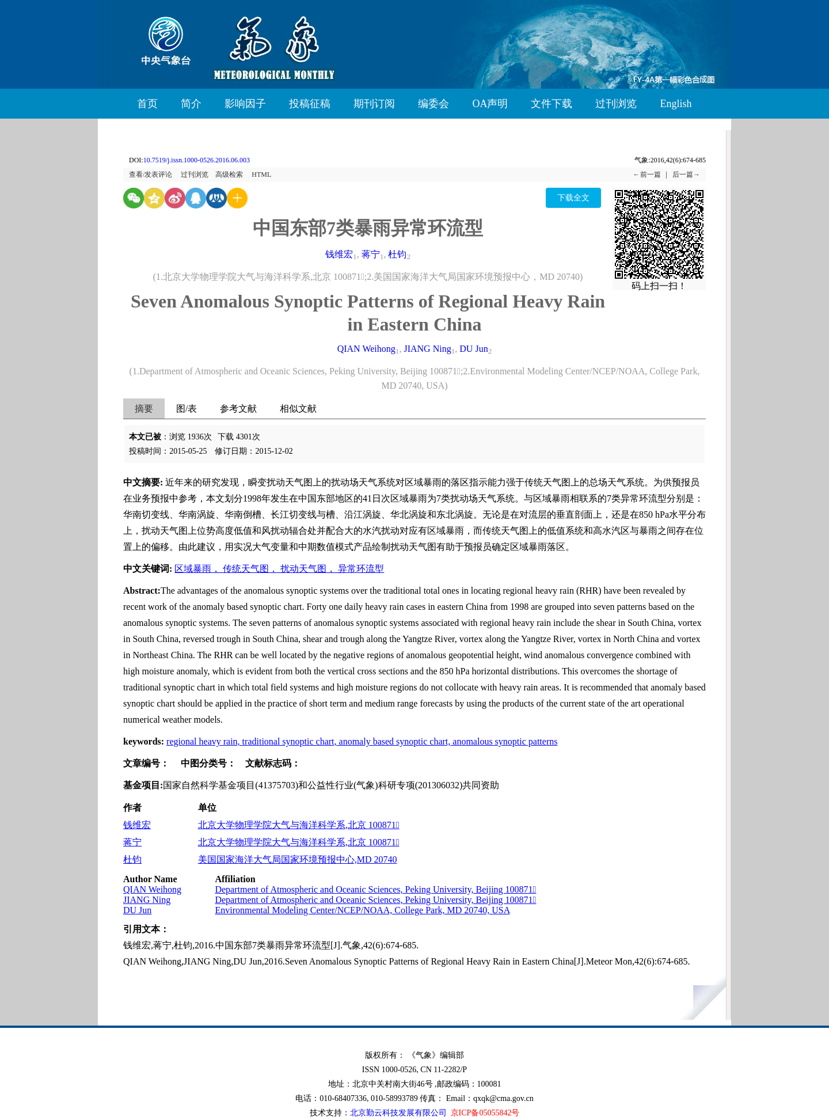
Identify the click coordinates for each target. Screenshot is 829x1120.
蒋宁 (371, 254)
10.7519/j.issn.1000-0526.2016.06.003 (196, 160)
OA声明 (490, 103)
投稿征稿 (309, 103)
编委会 (433, 103)
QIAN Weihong (366, 349)
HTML (261, 174)
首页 (147, 103)
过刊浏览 (616, 103)
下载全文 (573, 197)
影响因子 (245, 103)
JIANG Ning (427, 349)
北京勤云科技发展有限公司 (398, 1112)
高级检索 (229, 174)
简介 (191, 103)
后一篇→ (686, 174)
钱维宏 (339, 254)
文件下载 (551, 103)
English (675, 103)
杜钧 (397, 254)
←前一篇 (647, 174)
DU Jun (473, 349)
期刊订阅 (374, 103)
